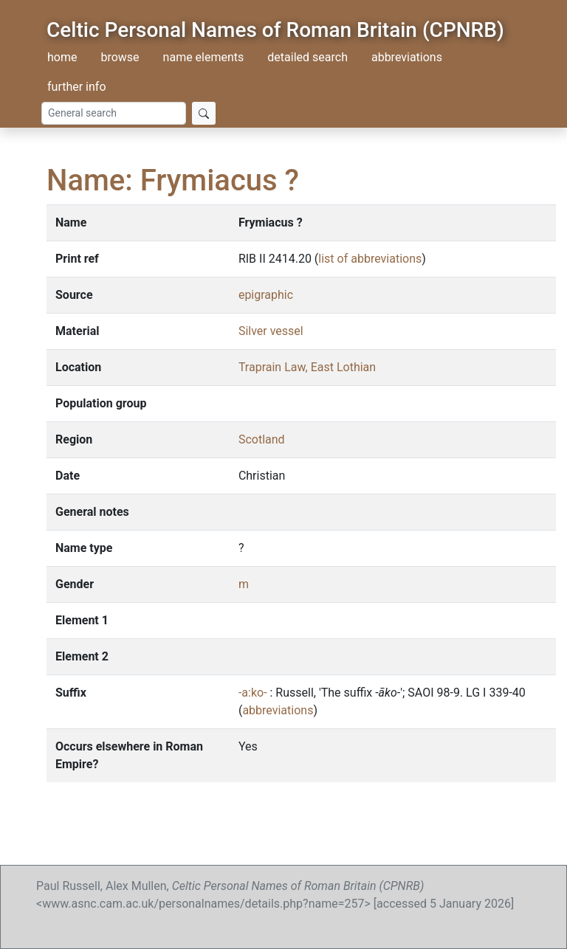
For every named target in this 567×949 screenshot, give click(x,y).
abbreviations (406, 57)
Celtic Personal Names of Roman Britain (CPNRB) (275, 30)
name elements (203, 57)
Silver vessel (270, 331)
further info (76, 87)
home (62, 57)
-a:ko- (252, 693)
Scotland (261, 439)
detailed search (307, 57)
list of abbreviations (370, 259)
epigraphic (265, 295)
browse (119, 57)
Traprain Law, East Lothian (307, 367)
